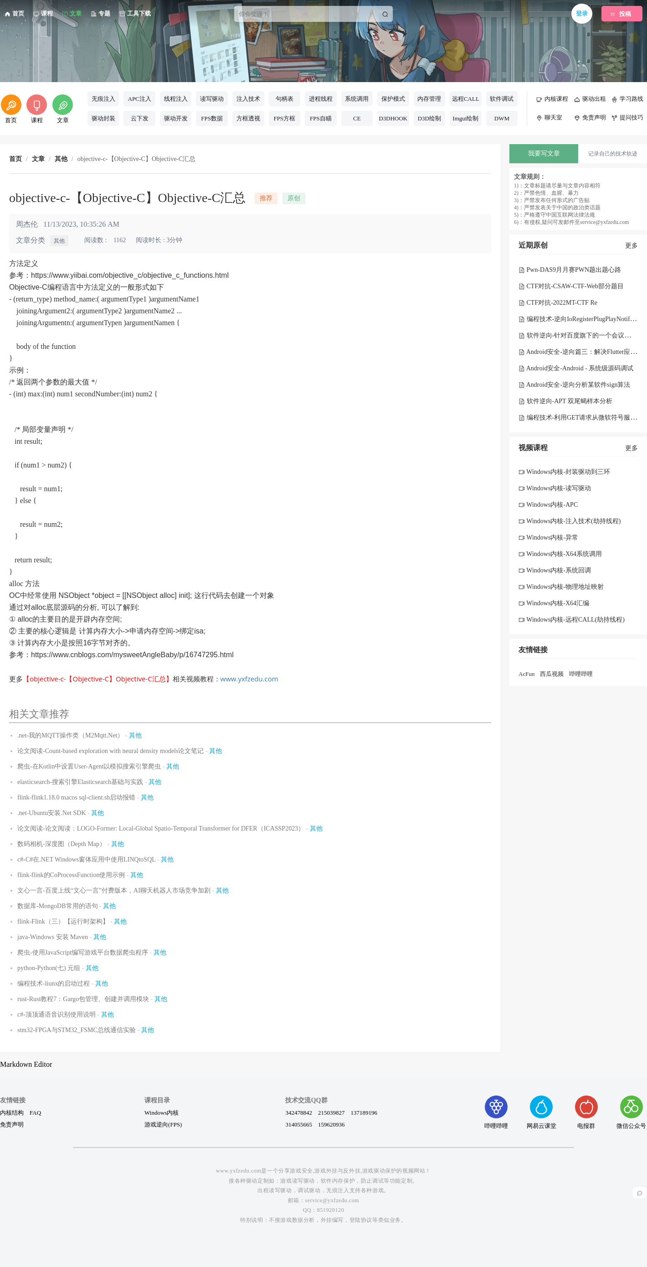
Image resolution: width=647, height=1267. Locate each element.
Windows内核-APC (548, 504)
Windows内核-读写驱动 (555, 488)
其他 (59, 241)
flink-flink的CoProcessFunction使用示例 (71, 875)
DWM (501, 118)
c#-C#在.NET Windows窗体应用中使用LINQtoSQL (86, 859)
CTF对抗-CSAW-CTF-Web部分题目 (571, 286)
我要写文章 (544, 153)
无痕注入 (103, 98)
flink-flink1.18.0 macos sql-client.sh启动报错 (76, 797)
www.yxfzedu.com (249, 678)
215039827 (331, 1112)
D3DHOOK (393, 118)
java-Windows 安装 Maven (52, 937)
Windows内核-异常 (548, 537)
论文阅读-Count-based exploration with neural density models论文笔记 (110, 751)
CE (357, 118)
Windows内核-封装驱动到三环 (564, 471)
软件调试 (501, 98)
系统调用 (357, 98)
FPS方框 (284, 118)
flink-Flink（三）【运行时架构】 (63, 921)
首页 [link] (15, 159)
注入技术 (248, 98)
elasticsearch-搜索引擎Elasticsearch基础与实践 (80, 782)
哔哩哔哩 (581, 674)
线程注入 (176, 98)
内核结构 (12, 1112)
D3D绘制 (429, 118)
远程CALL (465, 98)
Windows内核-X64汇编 (554, 603)
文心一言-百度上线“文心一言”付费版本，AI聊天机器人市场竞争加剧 (114, 890)
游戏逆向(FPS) (163, 1124)
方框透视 (248, 118)
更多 (631, 245)
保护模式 (393, 98)
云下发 (140, 118)
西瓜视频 (552, 674)
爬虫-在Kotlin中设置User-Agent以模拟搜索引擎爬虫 (89, 766)
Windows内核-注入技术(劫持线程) (570, 521)
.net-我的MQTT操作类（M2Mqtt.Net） (70, 735)
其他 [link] (61, 159)
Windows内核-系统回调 (555, 570)
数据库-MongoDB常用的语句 (57, 906)
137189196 (363, 1112)
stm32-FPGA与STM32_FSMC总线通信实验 (76, 1030)
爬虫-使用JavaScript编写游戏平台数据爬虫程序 (82, 952)
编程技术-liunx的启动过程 (53, 983)
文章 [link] (38, 159)
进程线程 (321, 98)
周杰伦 (27, 224)
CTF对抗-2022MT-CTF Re (558, 302)
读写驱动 (212, 98)
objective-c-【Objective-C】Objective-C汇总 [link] (136, 159)
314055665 (298, 1124)
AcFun (526, 674)
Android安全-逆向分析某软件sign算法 (574, 384)
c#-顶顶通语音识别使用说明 (56, 1014)
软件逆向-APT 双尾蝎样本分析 (565, 401)
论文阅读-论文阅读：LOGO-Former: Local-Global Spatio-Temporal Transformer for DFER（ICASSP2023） (160, 828)
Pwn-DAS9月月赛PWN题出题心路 (570, 269)
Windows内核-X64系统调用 (560, 553)
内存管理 (429, 98)
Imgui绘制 (465, 118)
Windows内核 (161, 1112)
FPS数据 (212, 118)
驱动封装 (103, 118)
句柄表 (284, 98)
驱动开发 (176, 118)
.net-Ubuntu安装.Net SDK (51, 813)
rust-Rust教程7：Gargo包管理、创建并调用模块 (83, 999)
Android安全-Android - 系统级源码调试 (576, 368)
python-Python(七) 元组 (48, 968)
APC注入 (139, 98)
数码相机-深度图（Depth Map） (61, 844)
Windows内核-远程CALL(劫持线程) (572, 619)
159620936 (331, 1124)
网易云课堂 (541, 1112)
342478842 (298, 1112)
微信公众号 (631, 1112)
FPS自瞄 (321, 118)
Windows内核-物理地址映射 (561, 586)
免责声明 (12, 1124)
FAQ (35, 1112)
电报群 (586, 1112)
